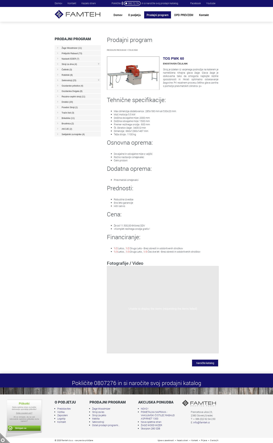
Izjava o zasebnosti (166, 440)
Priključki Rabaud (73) (72, 53)
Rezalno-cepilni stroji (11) (73, 96)
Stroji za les (98, 412)
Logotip (61, 418)
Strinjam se (20, 428)
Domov (58, 3)
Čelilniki (133, 50)
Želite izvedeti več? (24, 413)
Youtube (210, 3)
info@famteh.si (201, 422)
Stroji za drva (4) (69, 64)
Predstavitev (64, 408)
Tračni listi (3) (68, 113)
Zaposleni (62, 415)
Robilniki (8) (67, 75)
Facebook (195, 3)
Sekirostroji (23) (69, 80)
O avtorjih (214, 440)
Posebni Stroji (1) (70, 107)
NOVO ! (144, 408)
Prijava (204, 440)
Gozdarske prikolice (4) (72, 86)
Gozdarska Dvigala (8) (72, 91)
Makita (96, 418)
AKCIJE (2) (67, 129)
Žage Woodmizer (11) (72, 48)
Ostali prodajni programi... (106, 425)
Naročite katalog (205, 363)
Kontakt (72, 3)
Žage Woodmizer (101, 408)
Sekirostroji (98, 422)
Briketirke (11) (68, 118)
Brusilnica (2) (68, 123)
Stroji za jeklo (99, 415)
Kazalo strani (88, 3)
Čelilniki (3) (67, 69)
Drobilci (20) (67, 102)
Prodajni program (116, 50)
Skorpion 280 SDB (150, 428)
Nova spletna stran (151, 422)
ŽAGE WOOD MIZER (151, 425)
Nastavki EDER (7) (70, 59)
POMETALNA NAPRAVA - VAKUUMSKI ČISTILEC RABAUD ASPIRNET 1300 (158, 415)
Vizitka (61, 412)
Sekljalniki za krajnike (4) (73, 134)
